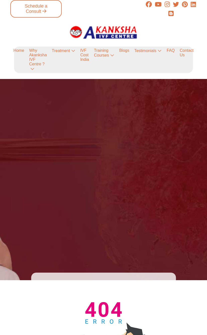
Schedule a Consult (36, 9)
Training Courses (101, 52)
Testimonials (145, 51)
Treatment (61, 51)
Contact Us (186, 52)
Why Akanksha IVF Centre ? (38, 57)
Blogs (124, 50)
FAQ (171, 50)
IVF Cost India (84, 55)
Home (19, 50)
